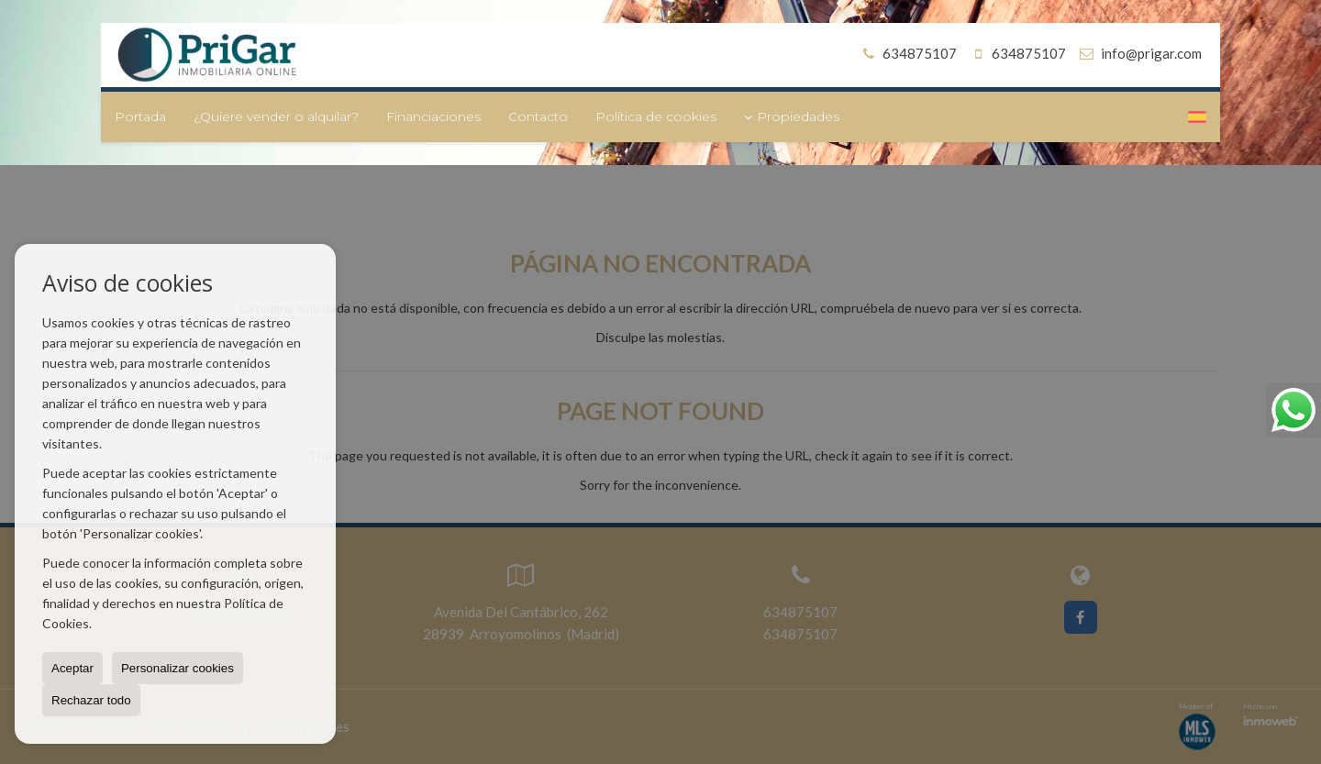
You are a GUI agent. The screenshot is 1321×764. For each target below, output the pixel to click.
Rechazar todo (91, 700)
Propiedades (791, 116)
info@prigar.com (1151, 53)
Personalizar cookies (177, 668)
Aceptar (72, 668)
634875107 (907, 53)
